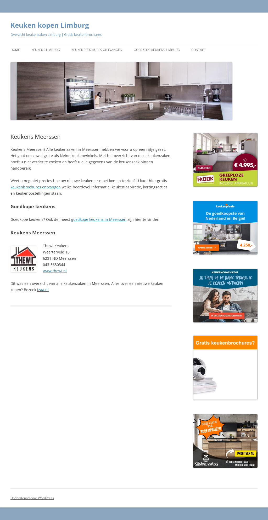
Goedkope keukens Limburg (157, 50)
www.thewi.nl (55, 270)
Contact (198, 50)
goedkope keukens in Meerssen (98, 219)
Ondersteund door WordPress (32, 498)
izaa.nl (43, 289)
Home (15, 50)
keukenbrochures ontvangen (35, 186)
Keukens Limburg (45, 50)
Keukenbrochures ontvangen (96, 50)
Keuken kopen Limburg (49, 25)
